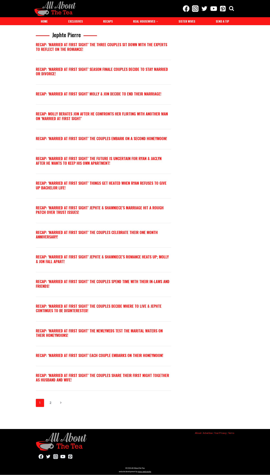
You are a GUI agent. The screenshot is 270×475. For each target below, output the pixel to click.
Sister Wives (187, 21)
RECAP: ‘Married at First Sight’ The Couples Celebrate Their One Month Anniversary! (97, 234)
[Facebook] (186, 8)
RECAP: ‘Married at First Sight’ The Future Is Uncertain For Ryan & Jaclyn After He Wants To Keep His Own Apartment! (99, 161)
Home (44, 21)
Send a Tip (222, 21)
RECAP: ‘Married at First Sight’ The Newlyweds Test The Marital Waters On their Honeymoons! (99, 333)
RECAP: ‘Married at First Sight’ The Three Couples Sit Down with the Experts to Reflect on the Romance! (101, 47)
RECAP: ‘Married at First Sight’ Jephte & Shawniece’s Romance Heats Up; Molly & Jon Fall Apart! (102, 259)
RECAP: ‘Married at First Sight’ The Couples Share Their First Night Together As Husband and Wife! (102, 377)
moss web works (144, 472)
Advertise (207, 433)
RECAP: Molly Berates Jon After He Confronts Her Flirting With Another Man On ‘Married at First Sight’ (102, 116)
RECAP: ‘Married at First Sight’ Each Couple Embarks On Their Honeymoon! (99, 355)
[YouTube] (213, 8)
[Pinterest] (222, 8)
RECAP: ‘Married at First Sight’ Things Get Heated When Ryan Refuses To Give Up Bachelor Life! (101, 185)
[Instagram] (195, 8)
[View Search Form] (231, 8)
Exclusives (75, 21)
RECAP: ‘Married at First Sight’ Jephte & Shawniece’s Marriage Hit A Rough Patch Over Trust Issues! (100, 210)
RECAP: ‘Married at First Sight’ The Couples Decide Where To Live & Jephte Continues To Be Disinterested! (99, 308)
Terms (231, 433)
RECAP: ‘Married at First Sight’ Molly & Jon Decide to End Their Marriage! (98, 93)
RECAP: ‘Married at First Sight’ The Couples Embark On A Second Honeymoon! (101, 138)
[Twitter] (204, 8)
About (198, 433)
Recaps (108, 21)
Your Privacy (220, 433)
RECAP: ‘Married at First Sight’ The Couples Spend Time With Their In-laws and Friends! (102, 284)
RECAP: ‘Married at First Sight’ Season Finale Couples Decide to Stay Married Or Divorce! (102, 71)
